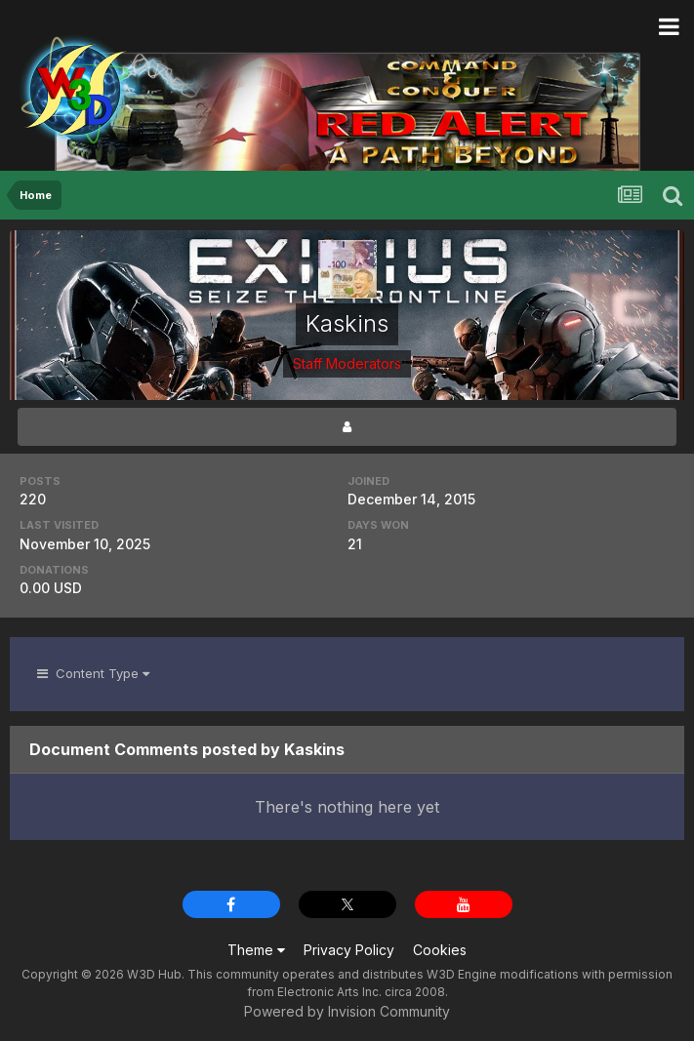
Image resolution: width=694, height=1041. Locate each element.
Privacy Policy (349, 949)
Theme (256, 949)
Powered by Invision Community (347, 1011)
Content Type (93, 673)
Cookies (440, 949)
